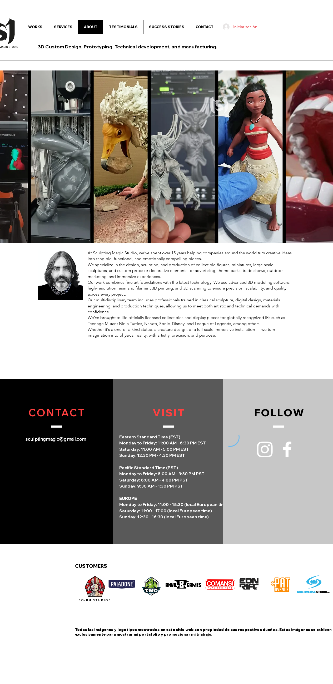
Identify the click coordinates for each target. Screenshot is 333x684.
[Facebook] (287, 449)
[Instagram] (264, 449)
